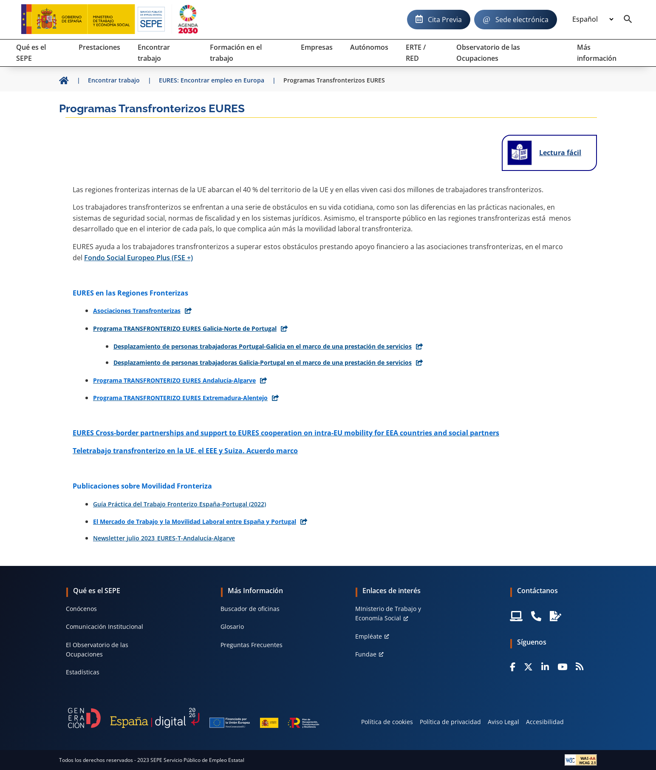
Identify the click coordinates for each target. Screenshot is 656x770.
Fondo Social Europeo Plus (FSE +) (138, 257)
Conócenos (81, 609)
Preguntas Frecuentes (252, 645)
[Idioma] (593, 19)
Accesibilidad (545, 722)
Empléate (368, 636)
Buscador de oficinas (250, 609)
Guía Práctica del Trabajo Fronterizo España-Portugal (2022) (179, 504)
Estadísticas (82, 672)
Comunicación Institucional (104, 626)
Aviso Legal (503, 722)
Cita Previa (445, 19)
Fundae (365, 654)
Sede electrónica (522, 19)
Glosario (232, 626)
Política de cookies (387, 722)
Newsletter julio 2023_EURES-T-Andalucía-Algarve (164, 538)
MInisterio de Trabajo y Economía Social (388, 613)
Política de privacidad (450, 722)
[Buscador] (628, 19)
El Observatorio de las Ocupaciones (97, 649)
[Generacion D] (193, 718)
